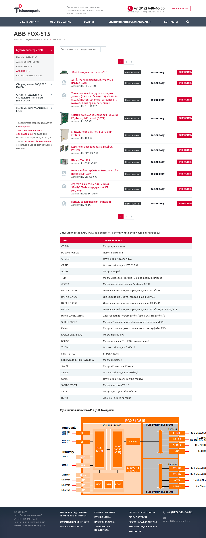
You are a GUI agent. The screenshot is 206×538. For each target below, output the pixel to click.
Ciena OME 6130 (24, 66)
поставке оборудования (37, 141)
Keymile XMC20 (102, 517)
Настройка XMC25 (104, 522)
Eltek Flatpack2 (138, 517)
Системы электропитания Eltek (32, 109)
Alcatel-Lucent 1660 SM (28, 62)
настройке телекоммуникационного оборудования (30, 130)
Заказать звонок (179, 8)
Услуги (90, 21)
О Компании (29, 21)
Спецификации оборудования (130, 21)
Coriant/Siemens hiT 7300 (74, 522)
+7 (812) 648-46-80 (149, 8)
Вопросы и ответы (71, 527)
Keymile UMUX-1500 (26, 57)
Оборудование (61, 21)
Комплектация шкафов (143, 527)
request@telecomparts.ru (176, 521)
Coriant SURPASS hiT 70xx (29, 75)
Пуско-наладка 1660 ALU (143, 522)
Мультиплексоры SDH (29, 50)
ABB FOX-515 (23, 71)
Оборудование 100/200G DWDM (31, 86)
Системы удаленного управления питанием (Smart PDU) (29, 97)
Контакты (171, 21)
